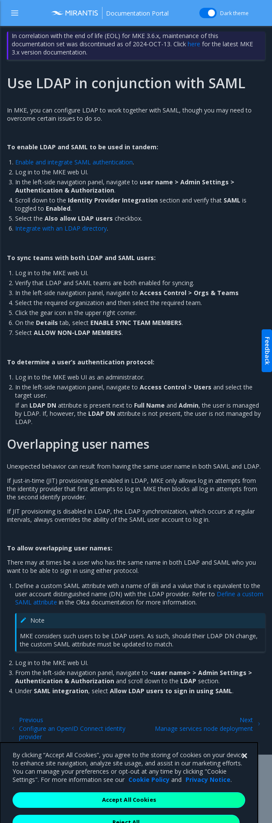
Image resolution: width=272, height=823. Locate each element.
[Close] (244, 775)
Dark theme (234, 13)
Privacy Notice (208, 799)
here (194, 44)
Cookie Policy (149, 799)
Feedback (267, 351)
